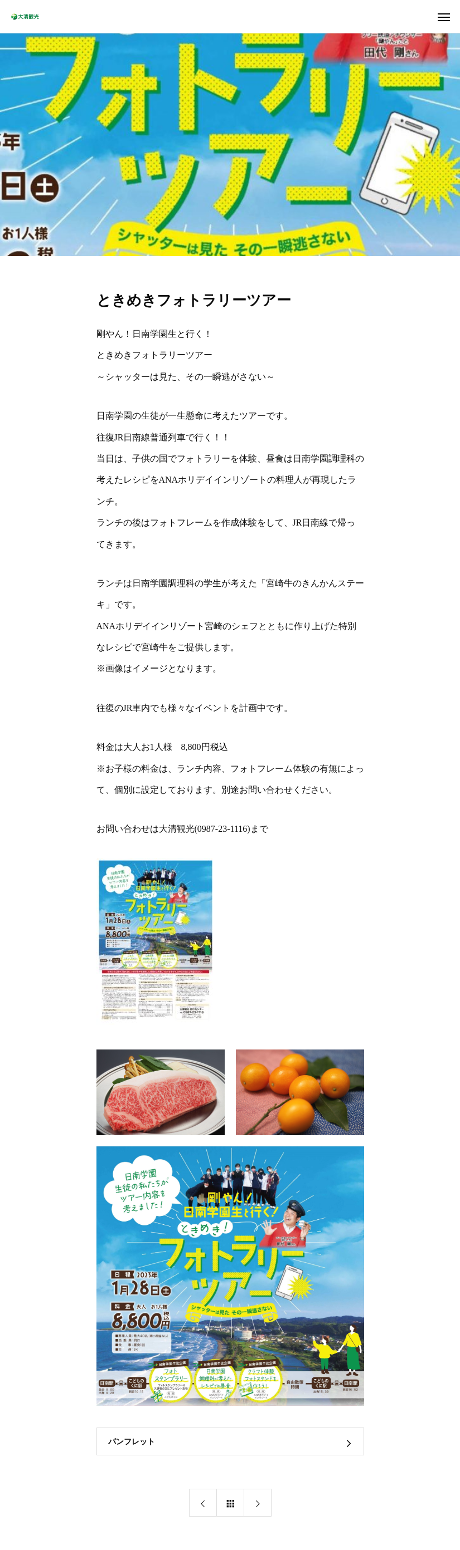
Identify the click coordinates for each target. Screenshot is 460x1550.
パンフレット (131, 1442)
